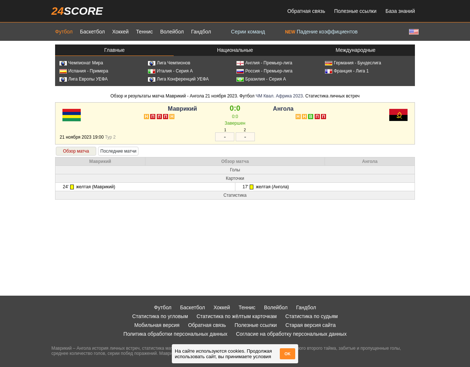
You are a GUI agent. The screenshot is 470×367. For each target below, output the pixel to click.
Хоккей (120, 32)
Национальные (235, 50)
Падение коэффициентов (321, 32)
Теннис (144, 32)
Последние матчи (118, 151)
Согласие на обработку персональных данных (291, 334)
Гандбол (201, 32)
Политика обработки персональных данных (175, 334)
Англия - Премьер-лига (264, 62)
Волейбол (172, 32)
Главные (114, 50)
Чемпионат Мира (81, 62)
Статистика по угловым (160, 316)
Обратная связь (306, 11)
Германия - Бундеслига (353, 62)
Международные (356, 50)
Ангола (283, 109)
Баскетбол (92, 32)
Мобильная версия (157, 325)
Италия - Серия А (170, 71)
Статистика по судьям (311, 316)
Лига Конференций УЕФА (178, 79)
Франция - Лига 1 (347, 71)
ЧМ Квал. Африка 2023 (279, 96)
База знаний (400, 11)
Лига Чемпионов (169, 62)
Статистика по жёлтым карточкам (236, 316)
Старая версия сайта (310, 325)
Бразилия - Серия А (261, 79)
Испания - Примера (83, 71)
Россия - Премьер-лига (264, 71)
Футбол (64, 32)
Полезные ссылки (355, 11)
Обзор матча (76, 151)
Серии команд (248, 32)
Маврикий (182, 109)
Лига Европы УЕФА (83, 79)
